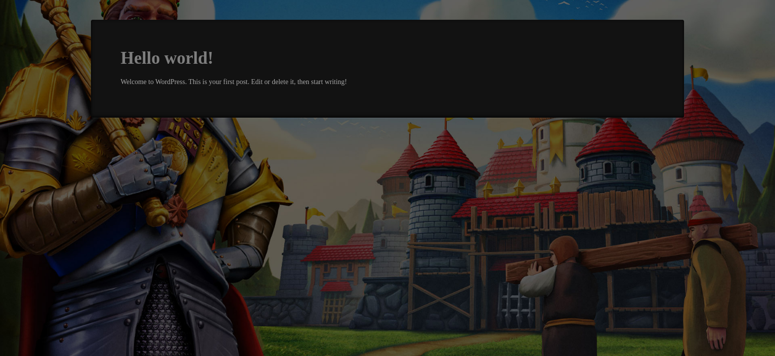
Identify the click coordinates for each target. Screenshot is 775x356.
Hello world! (167, 58)
